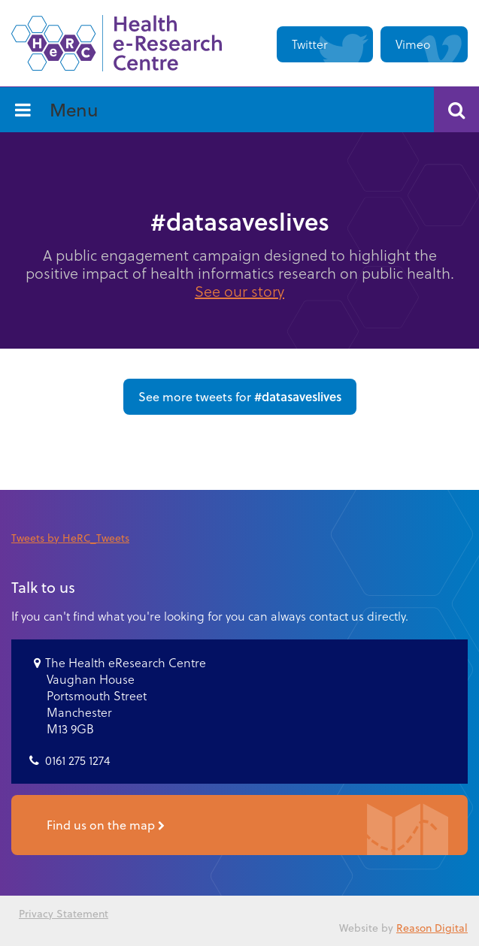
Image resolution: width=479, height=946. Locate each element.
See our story (239, 291)
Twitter (310, 44)
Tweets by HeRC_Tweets (70, 538)
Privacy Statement (63, 913)
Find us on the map (106, 826)
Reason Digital (432, 927)
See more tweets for (239, 396)
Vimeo (413, 44)
